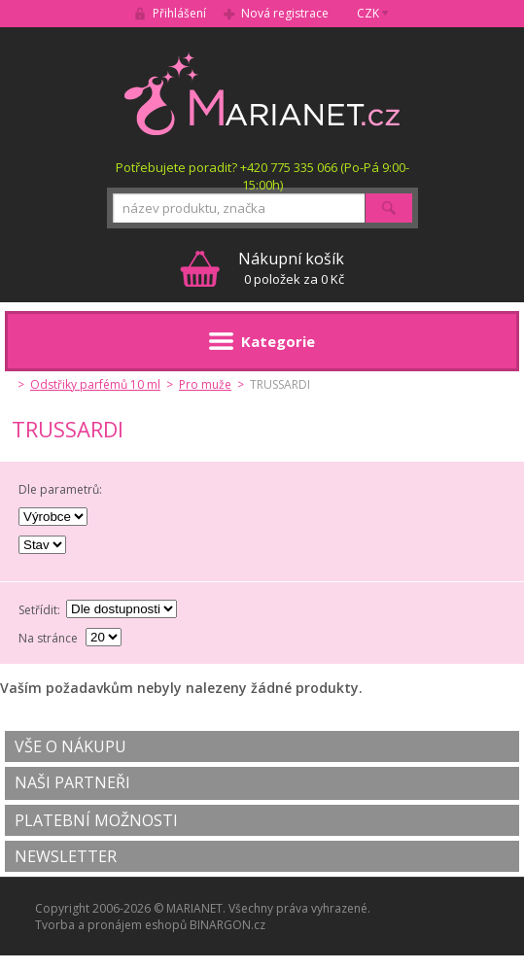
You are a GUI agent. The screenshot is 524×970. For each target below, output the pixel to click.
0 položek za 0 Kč (291, 268)
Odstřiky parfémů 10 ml (95, 384)
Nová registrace (285, 13)
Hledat (389, 208)
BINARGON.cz (227, 925)
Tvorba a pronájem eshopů (111, 925)
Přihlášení (179, 13)
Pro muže (205, 384)
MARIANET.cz (262, 93)
